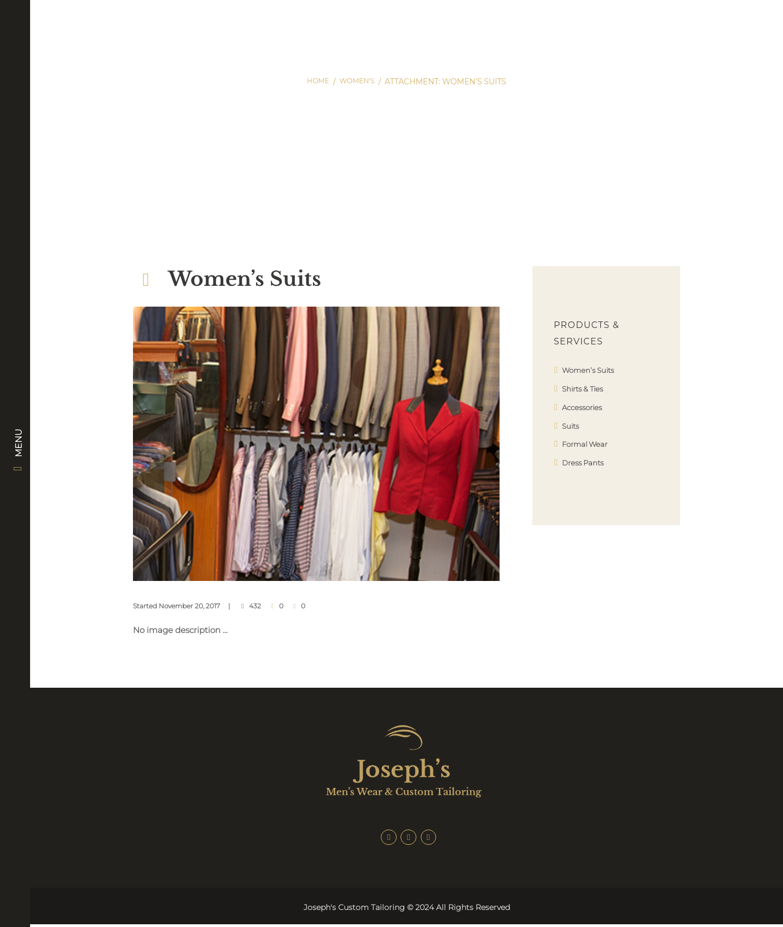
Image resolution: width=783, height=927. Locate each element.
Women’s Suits (592, 370)
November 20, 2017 (189, 606)
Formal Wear (588, 444)
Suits (572, 426)
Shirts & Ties (586, 388)
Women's (358, 82)
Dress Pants (586, 462)
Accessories (585, 407)
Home (315, 82)
